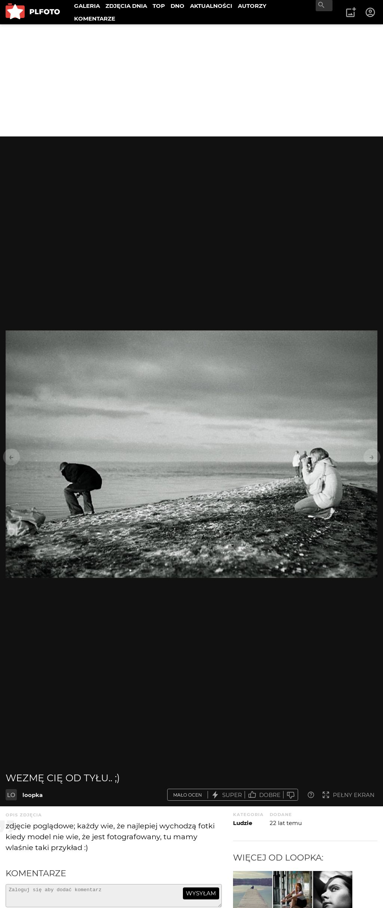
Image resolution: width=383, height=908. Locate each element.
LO (11, 794)
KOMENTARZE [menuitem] (94, 18)
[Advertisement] (191, 80)
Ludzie (242, 823)
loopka (32, 794)
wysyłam (201, 893)
